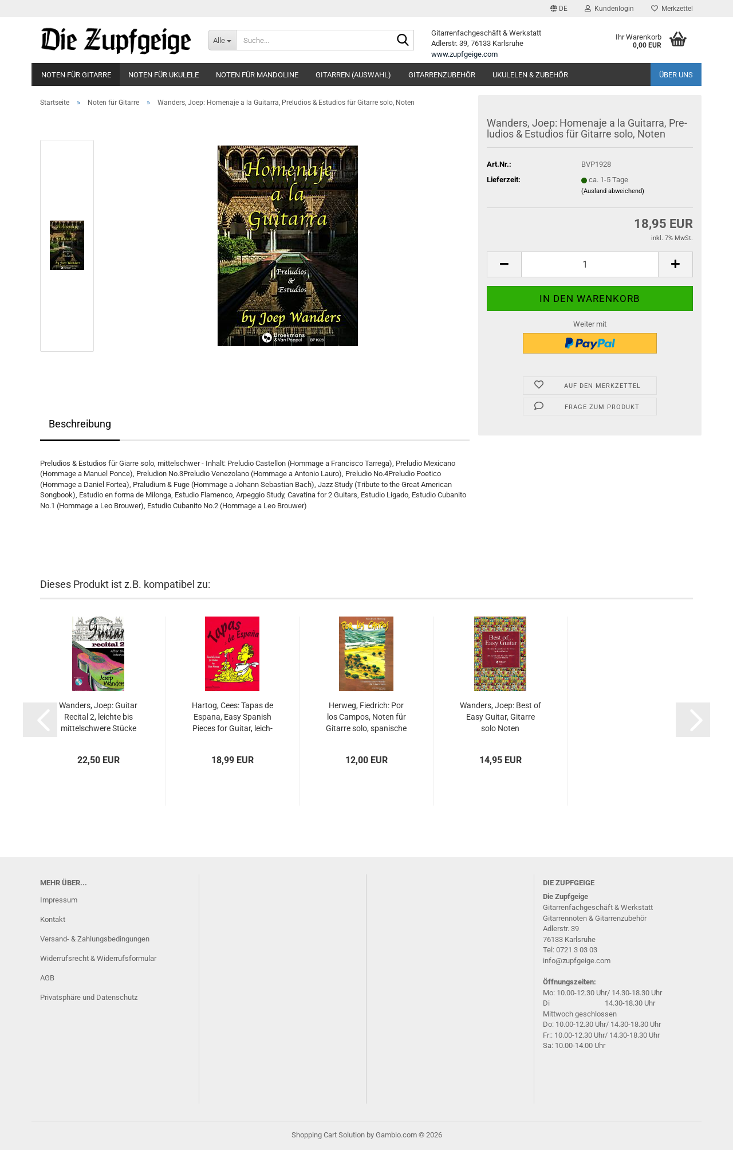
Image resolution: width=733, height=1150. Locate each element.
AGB (47, 978)
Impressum (58, 900)
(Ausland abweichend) (612, 191)
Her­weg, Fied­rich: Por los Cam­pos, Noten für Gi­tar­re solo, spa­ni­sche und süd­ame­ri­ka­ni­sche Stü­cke (366, 717)
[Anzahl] (590, 264)
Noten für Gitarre (76, 74)
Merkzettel (672, 9)
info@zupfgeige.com (576, 960)
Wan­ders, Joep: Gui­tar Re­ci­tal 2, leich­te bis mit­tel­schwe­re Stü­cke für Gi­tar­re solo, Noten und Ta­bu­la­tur (98, 717)
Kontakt (52, 919)
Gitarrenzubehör (441, 74)
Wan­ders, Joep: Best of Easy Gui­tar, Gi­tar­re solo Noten (500, 717)
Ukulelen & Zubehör (530, 74)
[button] (559, 8)
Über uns (676, 74)
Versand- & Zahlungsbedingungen (94, 939)
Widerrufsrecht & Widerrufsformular (98, 958)
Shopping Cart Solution (328, 1135)
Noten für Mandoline (257, 74)
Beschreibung (80, 424)
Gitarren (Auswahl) (353, 74)
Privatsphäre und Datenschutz (88, 997)
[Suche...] (222, 40)
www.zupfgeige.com (464, 54)
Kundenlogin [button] (609, 9)
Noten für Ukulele (163, 74)
